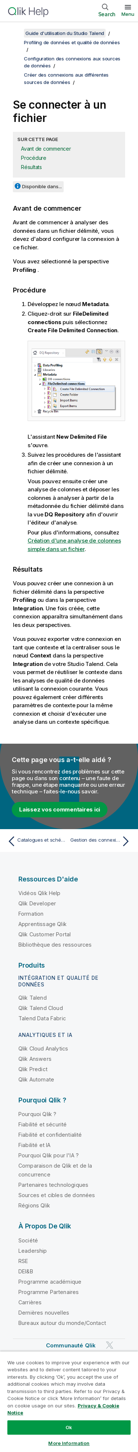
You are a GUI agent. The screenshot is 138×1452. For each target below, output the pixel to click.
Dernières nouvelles (43, 1312)
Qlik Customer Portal (44, 934)
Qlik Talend (32, 998)
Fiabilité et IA (34, 1145)
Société (28, 1240)
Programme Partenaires (48, 1292)
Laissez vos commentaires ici (59, 809)
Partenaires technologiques (53, 1185)
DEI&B (25, 1271)
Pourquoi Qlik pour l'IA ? (48, 1155)
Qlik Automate (36, 1079)
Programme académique (49, 1282)
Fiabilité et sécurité (42, 1124)
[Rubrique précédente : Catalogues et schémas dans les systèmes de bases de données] (37, 841)
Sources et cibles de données (56, 1195)
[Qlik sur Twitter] (109, 1345)
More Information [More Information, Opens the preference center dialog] (68, 1443)
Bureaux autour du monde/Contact (62, 1323)
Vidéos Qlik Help (39, 893)
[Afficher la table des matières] (14, 33)
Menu (127, 14)
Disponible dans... (42, 186)
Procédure (33, 158)
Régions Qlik (34, 1205)
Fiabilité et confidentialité (50, 1135)
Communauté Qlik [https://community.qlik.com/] (71, 1345)
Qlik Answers (35, 1059)
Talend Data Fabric (42, 1018)
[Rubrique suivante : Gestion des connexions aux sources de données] (101, 841)
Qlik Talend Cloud (40, 1008)
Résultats (31, 167)
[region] (69, 1401)
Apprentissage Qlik (42, 924)
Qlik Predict (32, 1069)
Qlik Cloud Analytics (43, 1048)
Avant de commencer (46, 148)
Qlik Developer (37, 903)
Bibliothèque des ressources (55, 944)
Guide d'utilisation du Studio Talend (64, 33)
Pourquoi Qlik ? (37, 1114)
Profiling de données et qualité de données (72, 42)
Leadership (32, 1251)
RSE (23, 1261)
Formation (30, 914)
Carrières (30, 1302)
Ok (69, 1427)
